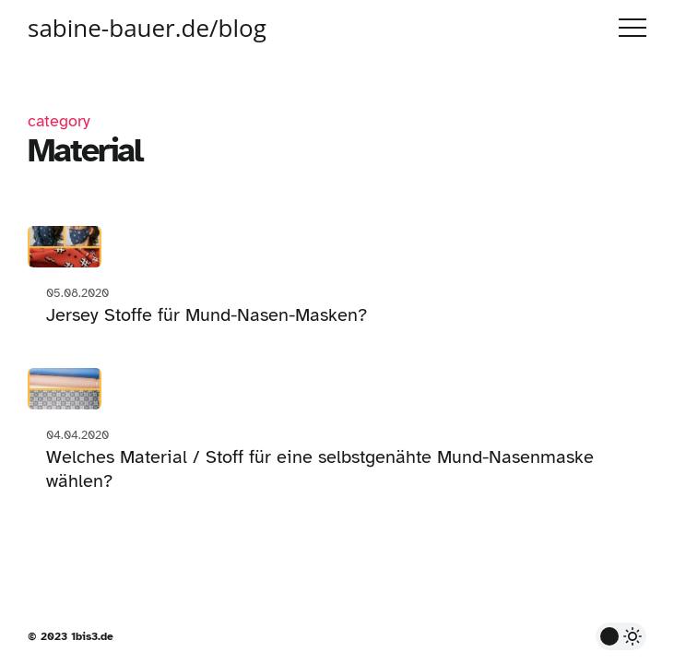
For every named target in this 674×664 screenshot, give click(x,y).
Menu (632, 27)
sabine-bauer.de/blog (147, 27)
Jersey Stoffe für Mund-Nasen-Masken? (206, 314)
